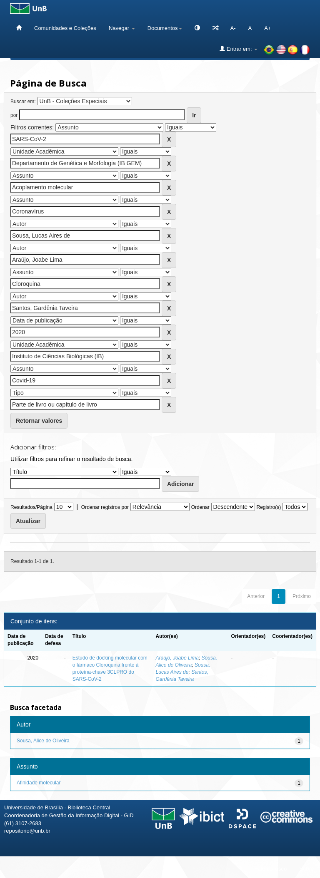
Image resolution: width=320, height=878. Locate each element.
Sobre (306, 869)
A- (233, 28)
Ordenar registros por (105, 507)
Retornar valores (39, 420)
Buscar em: (23, 101)
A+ (267, 28)
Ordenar (200, 507)
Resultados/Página (31, 507)
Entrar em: (239, 48)
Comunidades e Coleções (65, 28)
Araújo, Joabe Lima (177, 658)
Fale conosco (271, 869)
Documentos (165, 28)
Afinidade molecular (38, 783)
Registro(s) (268, 507)
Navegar (122, 28)
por (14, 115)
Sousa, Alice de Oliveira (43, 741)
